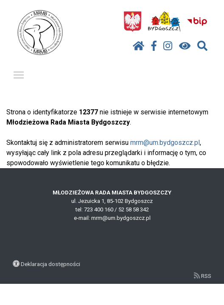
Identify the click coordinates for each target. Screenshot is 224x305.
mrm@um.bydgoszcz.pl (165, 143)
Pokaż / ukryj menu (19, 73)
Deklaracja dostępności (50, 264)
